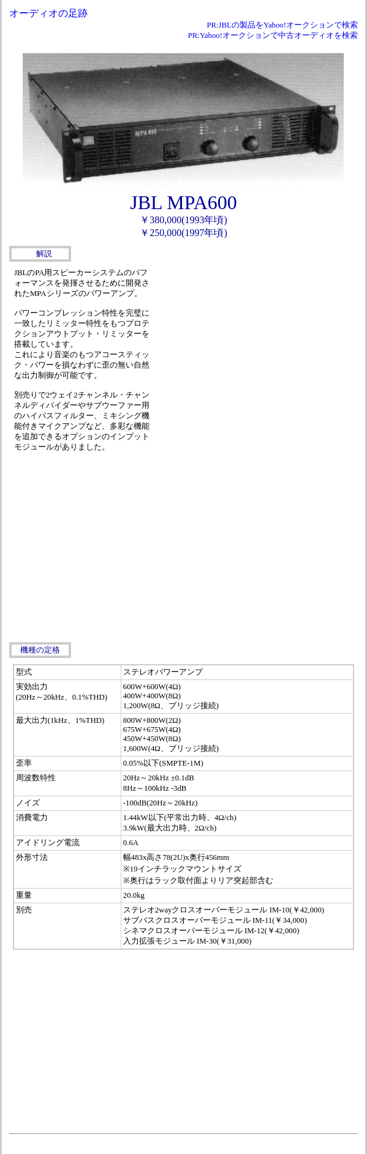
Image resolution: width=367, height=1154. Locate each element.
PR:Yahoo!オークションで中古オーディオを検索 (273, 35)
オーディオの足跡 (48, 13)
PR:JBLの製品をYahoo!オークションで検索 (282, 25)
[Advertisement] (255, 350)
